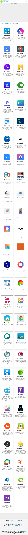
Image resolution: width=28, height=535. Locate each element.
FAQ (21, 520)
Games (18, 520)
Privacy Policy (21, 530)
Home (3, 23)
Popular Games (19, 524)
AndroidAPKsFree (10, 530)
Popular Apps (12, 524)
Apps (7, 23)
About (16, 530)
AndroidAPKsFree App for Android (18, 525)
